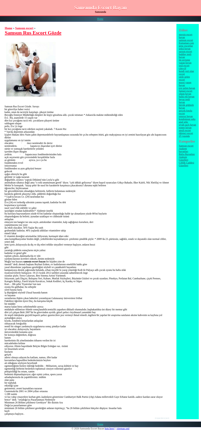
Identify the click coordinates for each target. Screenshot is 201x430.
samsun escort (186, 40)
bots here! (110, 428)
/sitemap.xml (122, 428)
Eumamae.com (186, 43)
